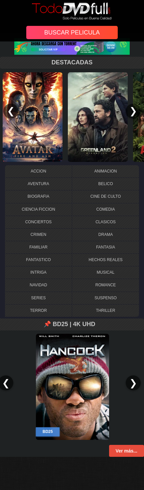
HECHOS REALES (105, 259)
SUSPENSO (105, 298)
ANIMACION (105, 171)
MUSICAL (105, 272)
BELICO (105, 183)
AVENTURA (38, 183)
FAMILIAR (38, 247)
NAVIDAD (38, 285)
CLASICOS (105, 222)
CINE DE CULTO (105, 196)
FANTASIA (105, 247)
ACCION (38, 171)
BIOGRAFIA (38, 196)
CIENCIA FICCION (38, 209)
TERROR (38, 310)
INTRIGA (38, 272)
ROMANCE (105, 285)
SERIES (38, 298)
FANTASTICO (38, 259)
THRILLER (105, 310)
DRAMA (105, 234)
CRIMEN (38, 234)
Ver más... (126, 451)
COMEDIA (105, 209)
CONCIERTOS (38, 222)
